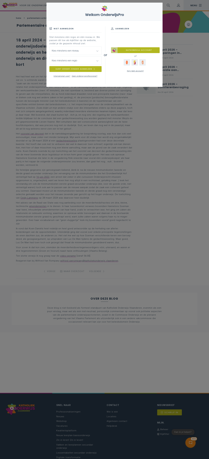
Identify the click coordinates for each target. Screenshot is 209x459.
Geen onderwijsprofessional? (84, 76)
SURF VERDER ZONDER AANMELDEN (75, 69)
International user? (62, 76)
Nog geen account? (135, 71)
